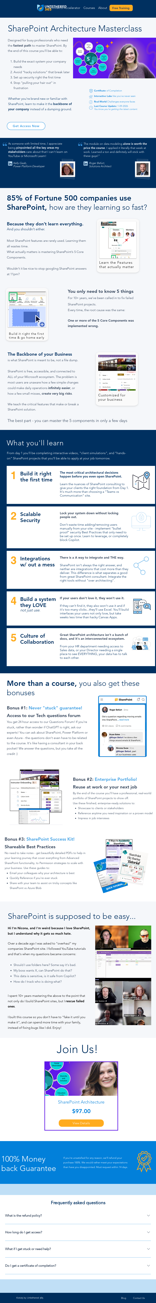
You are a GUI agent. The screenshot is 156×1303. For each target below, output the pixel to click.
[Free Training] (121, 8)
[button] (89, 7)
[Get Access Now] (26, 126)
